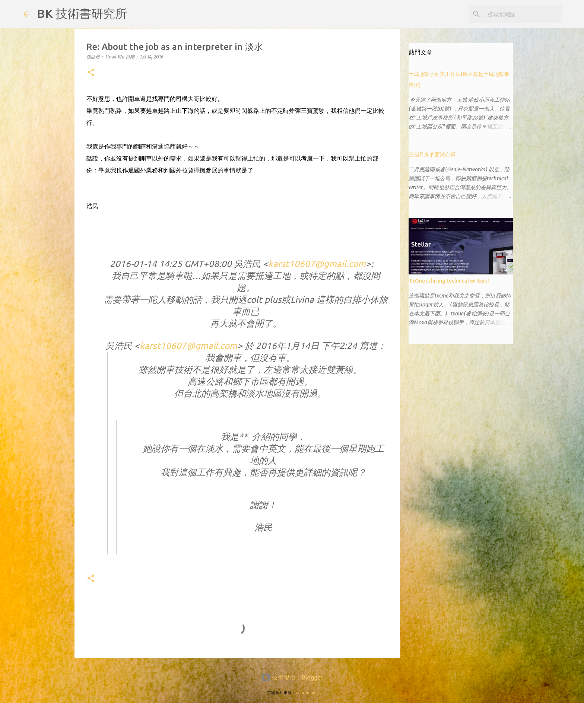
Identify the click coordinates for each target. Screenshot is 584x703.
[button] (90, 73)
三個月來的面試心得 (432, 155)
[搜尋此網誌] (523, 14)
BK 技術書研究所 (82, 13)
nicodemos (306, 692)
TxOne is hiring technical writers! (449, 281)
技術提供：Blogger (292, 677)
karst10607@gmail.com (317, 264)
